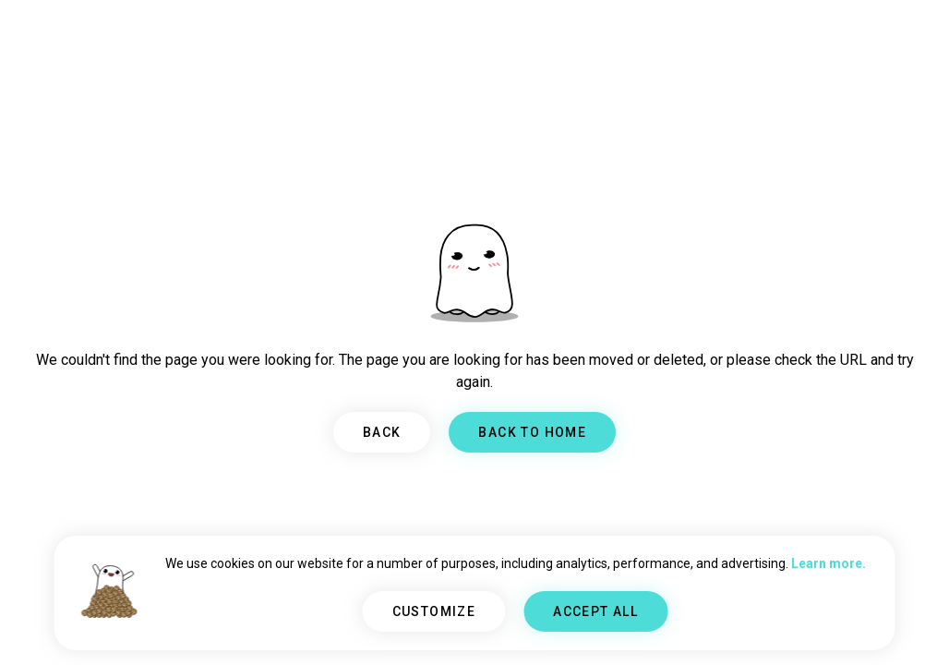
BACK (382, 432)
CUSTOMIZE (434, 611)
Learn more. (828, 563)
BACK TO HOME (532, 432)
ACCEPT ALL (595, 611)
